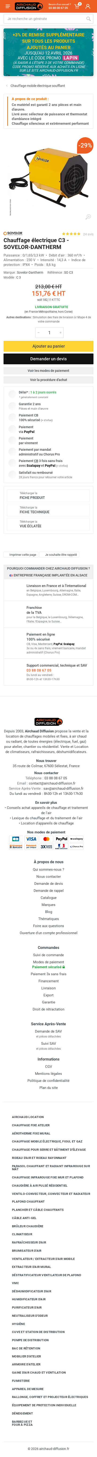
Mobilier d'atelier (23, 1356)
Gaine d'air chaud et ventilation (35, 1372)
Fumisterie (17, 1381)
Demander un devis (48, 358)
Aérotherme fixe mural (27, 1133)
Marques (48, 905)
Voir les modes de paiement (48, 371)
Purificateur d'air (23, 1307)
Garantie (48, 1002)
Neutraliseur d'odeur (26, 1315)
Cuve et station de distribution (35, 1332)
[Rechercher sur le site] (44, 19)
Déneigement (19, 1413)
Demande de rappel (49, 891)
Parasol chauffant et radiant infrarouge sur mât (47, 1167)
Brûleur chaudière (24, 1226)
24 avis (88, 234)
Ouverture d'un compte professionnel (49, 933)
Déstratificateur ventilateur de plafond (43, 1275)
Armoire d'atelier (22, 1364)
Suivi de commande (48, 955)
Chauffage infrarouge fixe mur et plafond (44, 1177)
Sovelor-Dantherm (30, 272)
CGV (48, 1067)
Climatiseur (18, 1234)
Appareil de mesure (24, 1389)
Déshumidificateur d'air (28, 1291)
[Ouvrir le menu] (8, 6)
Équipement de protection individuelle (40, 1405)
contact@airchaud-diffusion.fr (52, 783)
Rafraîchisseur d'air (25, 1242)
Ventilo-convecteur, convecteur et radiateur (47, 1193)
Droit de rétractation (48, 1009)
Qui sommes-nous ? (48, 869)
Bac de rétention (22, 1348)
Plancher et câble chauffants (34, 1210)
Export (48, 995)
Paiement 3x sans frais (48, 974)
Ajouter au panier (48, 346)
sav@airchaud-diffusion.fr (63, 788)
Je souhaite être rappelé (58, 555)
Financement (49, 981)
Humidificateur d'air (25, 1299)
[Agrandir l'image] (88, 217)
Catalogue (49, 898)
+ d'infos (47, 420)
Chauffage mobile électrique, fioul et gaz (43, 1141)
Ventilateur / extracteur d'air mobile (40, 1258)
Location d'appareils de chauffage (47, 823)
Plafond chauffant (25, 1201)
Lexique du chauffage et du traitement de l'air (47, 818)
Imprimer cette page (20, 555)
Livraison (48, 988)
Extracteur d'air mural (28, 1267)
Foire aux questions (48, 926)
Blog (48, 912)
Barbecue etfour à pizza (19, 1423)
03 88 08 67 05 (39, 670)
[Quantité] (49, 332)
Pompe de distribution (27, 1340)
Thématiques (48, 919)
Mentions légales (48, 1074)
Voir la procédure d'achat (48, 380)
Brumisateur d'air (23, 1250)
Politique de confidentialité (48, 1081)
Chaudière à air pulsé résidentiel (36, 1185)
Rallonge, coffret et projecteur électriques (46, 1397)
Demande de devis (48, 884)
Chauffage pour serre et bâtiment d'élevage (45, 1149)
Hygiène (15, 1323)
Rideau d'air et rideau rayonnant (35, 1158)
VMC (12, 1283)
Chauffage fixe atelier (27, 1125)
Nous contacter (48, 876)
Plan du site (48, 1088)
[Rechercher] (88, 19)
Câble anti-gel (21, 1218)
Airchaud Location (24, 1117)
